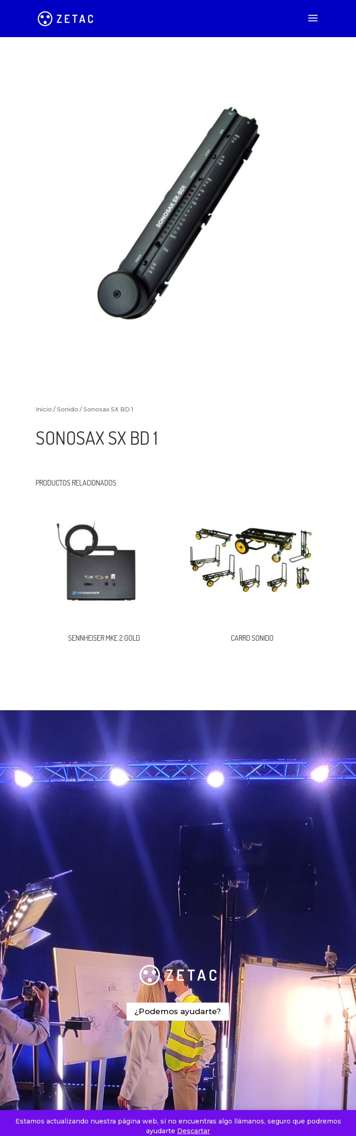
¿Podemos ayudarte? (177, 1011)
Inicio (44, 409)
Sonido (67, 409)
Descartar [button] (193, 1131)
